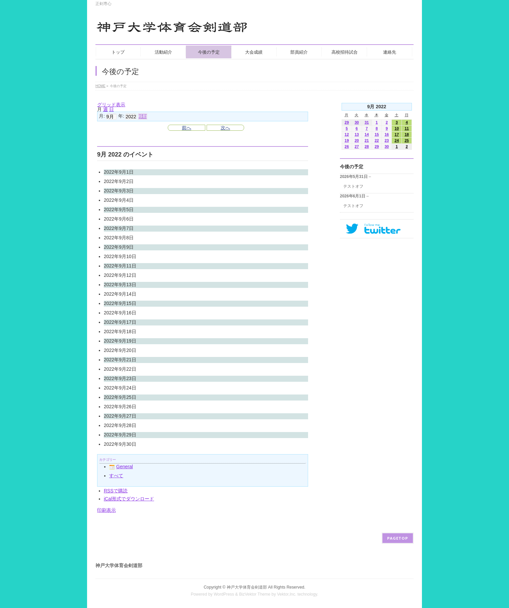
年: (121, 116)
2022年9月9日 (119, 247)
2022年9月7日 (119, 228)
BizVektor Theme (255, 594)
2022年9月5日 (119, 209)
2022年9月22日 (120, 369)
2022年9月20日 (120, 350)
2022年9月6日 (119, 219)
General (121, 466)
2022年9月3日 (119, 190)
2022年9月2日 (119, 181)
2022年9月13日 (120, 284)
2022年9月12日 (120, 275)
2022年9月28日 (120, 425)
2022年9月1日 (119, 172)
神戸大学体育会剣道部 (247, 587)
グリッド (111, 104)
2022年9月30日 (120, 444)
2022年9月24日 (120, 387)
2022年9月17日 (120, 322)
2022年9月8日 (119, 237)
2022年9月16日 (120, 312)
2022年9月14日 (120, 294)
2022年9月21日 (120, 359)
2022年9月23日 (120, 378)
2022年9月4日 (119, 200)
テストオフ (353, 186)
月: (102, 116)
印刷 (106, 510)
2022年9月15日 (120, 303)
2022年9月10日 (120, 256)
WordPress (224, 594)
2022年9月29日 (120, 434)
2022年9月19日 (120, 341)
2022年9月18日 (120, 331)
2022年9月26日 (120, 406)
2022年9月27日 (120, 416)
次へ (225, 127)
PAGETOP (397, 538)
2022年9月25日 (120, 397)
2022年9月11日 (120, 265)
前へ (186, 127)
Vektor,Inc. (286, 594)
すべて (116, 475)
